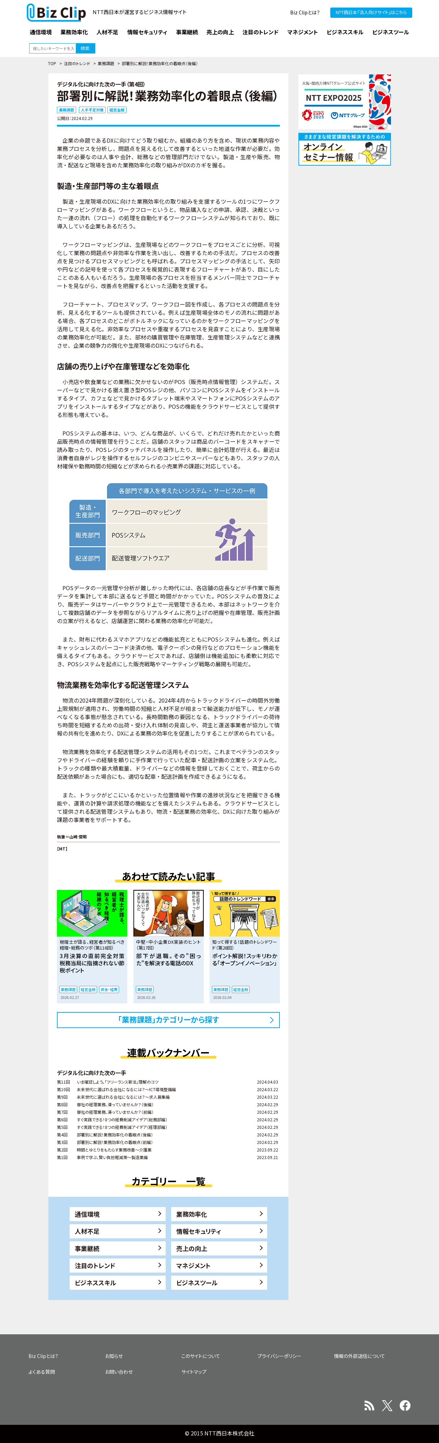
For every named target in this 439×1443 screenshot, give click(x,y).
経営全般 (116, 109)
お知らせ (114, 1355)
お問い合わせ (119, 1371)
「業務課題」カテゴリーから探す (168, 1019)
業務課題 (106, 63)
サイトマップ (193, 1371)
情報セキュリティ (198, 1231)
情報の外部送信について (359, 1355)
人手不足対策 (92, 109)
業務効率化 (191, 1213)
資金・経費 (109, 989)
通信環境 (87, 1213)
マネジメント (193, 1265)
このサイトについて (200, 1355)
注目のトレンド (77, 63)
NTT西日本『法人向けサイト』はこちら (371, 12)
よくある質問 (41, 1371)
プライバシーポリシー (279, 1355)
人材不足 (87, 1231)
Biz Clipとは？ (305, 12)
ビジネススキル (95, 1282)
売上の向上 (191, 1248)
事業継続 (87, 1248)
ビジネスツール (197, 1282)
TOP (52, 63)
